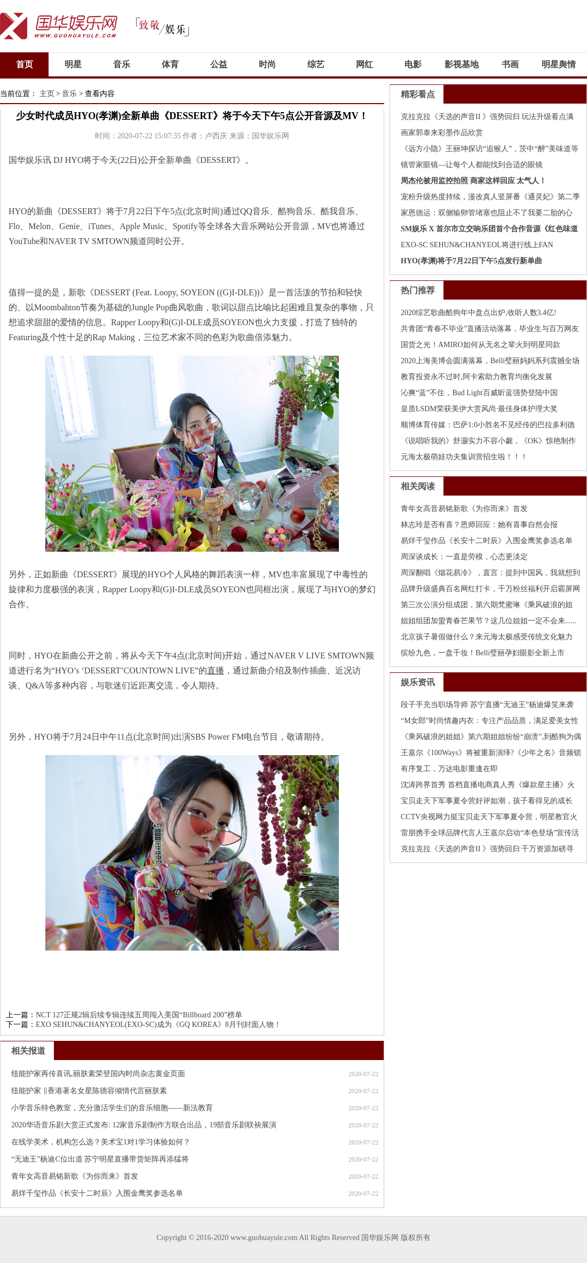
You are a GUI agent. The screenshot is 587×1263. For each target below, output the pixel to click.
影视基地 (462, 64)
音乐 (121, 64)
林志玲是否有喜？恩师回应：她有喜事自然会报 (479, 525)
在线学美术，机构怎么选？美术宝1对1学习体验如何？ (101, 1142)
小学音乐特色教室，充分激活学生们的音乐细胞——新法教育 (112, 1108)
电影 (413, 64)
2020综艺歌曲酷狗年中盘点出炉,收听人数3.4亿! (479, 313)
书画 (510, 64)
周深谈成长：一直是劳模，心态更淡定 (464, 557)
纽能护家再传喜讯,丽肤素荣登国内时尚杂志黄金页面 (98, 1074)
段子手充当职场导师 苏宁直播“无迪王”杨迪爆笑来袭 (487, 705)
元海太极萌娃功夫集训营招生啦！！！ (464, 457)
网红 (364, 64)
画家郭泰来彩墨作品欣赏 (442, 133)
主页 (46, 94)
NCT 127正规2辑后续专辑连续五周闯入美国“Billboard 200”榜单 (139, 1015)
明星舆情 (559, 64)
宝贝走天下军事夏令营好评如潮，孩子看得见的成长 (487, 801)
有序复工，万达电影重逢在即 (449, 769)
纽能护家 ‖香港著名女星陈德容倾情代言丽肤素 (89, 1091)
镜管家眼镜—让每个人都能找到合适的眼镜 (472, 165)
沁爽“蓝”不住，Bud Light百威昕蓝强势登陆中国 (479, 393)
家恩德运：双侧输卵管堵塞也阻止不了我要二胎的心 (487, 213)
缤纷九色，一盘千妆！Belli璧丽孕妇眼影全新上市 (483, 653)
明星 (73, 64)
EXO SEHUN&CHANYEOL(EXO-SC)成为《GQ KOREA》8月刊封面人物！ (158, 1025)
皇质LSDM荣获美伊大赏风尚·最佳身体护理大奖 (479, 409)
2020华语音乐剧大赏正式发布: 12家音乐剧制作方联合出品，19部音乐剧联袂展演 (143, 1125)
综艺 (315, 64)
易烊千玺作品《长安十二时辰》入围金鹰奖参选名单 (97, 1193)
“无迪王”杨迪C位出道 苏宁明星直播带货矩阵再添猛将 (100, 1159)
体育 (170, 64)
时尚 (267, 64)
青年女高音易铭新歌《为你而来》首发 (74, 1176)
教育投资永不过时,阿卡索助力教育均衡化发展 (476, 377)
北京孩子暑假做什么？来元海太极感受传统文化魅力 (487, 637)
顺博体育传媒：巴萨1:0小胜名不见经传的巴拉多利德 (488, 425)
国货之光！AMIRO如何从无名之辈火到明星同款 (480, 345)
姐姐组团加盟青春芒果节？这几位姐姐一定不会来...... (488, 621)
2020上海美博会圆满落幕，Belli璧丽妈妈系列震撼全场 (490, 361)
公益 (218, 64)
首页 (24, 64)
